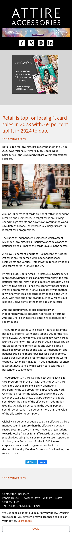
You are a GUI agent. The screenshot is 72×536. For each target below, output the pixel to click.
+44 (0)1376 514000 (19, 506)
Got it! (36, 528)
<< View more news (14, 138)
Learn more (25, 520)
